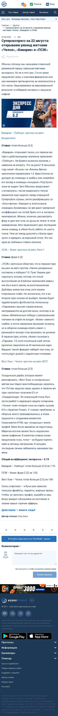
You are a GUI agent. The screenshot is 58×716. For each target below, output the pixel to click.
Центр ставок (29, 12)
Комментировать (44, 575)
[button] (23, 4)
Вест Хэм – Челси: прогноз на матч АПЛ (25, 361)
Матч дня (23, 19)
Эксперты (43, 12)
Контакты (6, 687)
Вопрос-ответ (7, 682)
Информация (9, 647)
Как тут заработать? (10, 664)
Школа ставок (8, 677)
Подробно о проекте (10, 673)
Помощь (7, 658)
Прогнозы (8, 642)
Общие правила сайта (11, 668)
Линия (38, 72)
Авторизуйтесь (21, 569)
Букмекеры (8, 653)
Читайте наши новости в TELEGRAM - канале (29, 539)
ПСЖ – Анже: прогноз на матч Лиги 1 (23, 249)
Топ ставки (13, 12)
